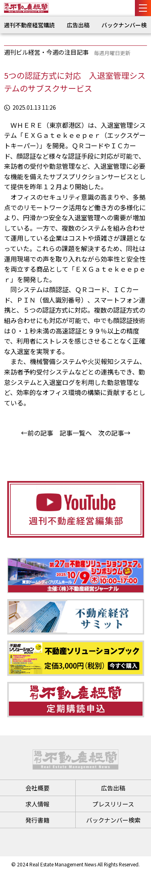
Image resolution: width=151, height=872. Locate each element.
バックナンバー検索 (113, 820)
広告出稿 (78, 25)
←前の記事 (37, 433)
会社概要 (37, 788)
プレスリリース (113, 804)
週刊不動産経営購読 (29, 25)
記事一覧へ (76, 433)
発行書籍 (37, 820)
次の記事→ (114, 433)
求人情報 (37, 804)
